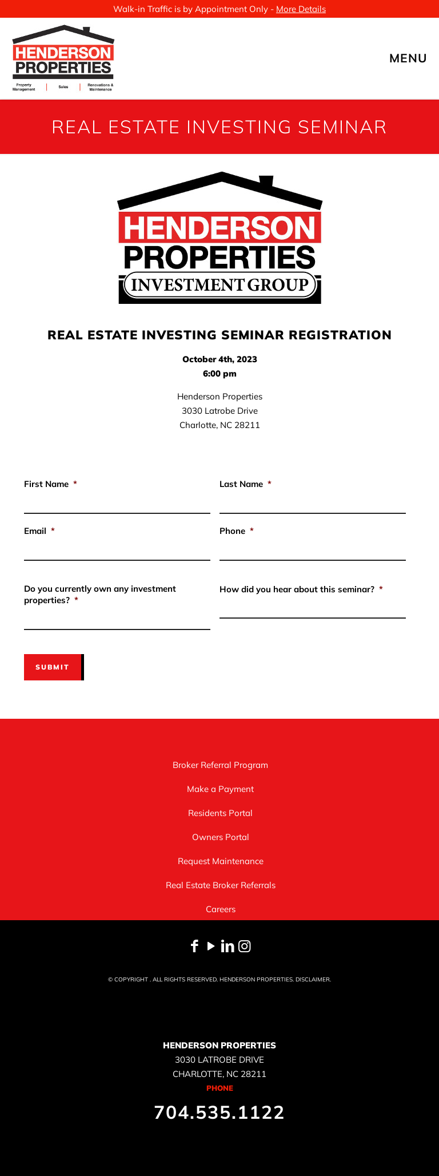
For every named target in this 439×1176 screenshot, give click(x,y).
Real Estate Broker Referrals (221, 884)
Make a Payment (220, 788)
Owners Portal (220, 836)
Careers (221, 908)
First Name (50, 483)
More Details (301, 8)
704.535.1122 (219, 1111)
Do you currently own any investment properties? (100, 594)
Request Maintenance (221, 860)
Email (39, 530)
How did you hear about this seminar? (301, 589)
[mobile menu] (420, 58)
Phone (237, 530)
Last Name (246, 483)
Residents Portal (220, 812)
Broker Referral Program (220, 764)
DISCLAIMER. (313, 979)
